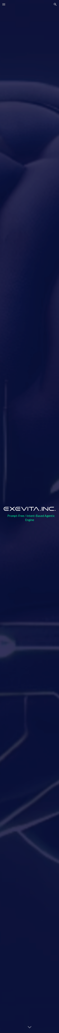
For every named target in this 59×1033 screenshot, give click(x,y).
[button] (4, 4)
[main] (29, 519)
